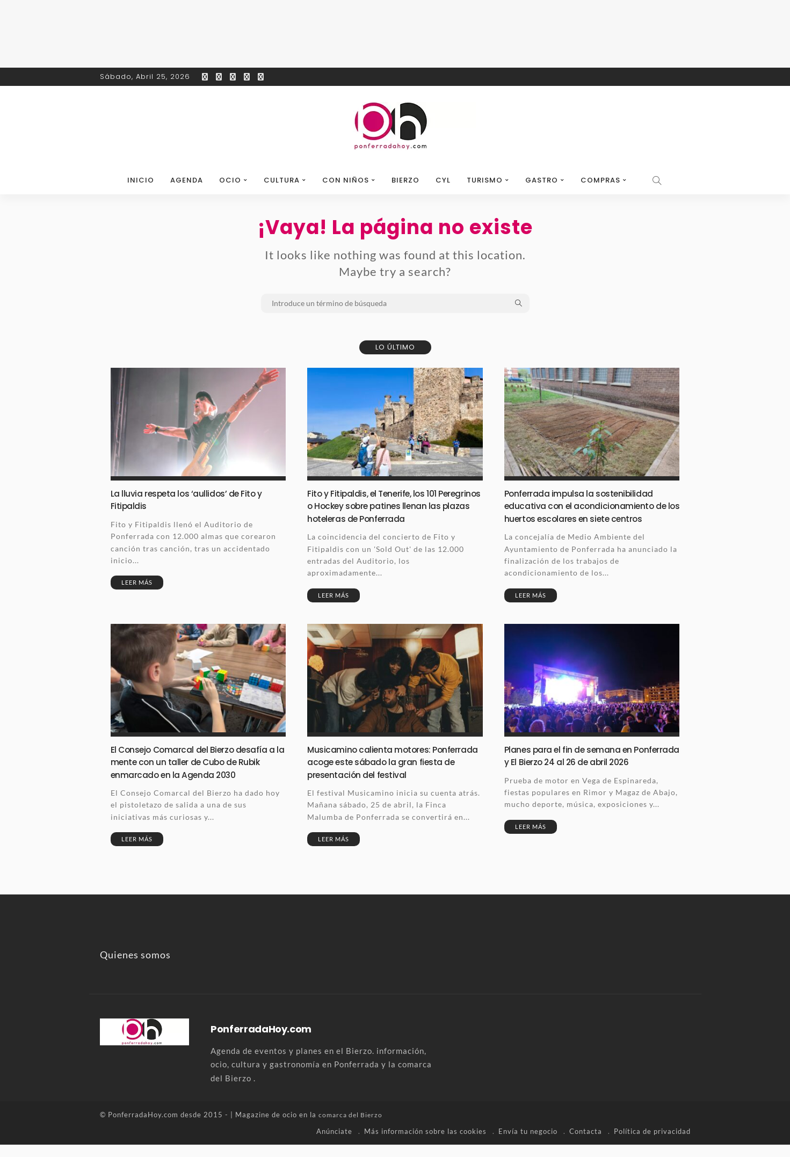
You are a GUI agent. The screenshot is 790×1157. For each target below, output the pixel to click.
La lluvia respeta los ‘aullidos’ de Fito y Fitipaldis (193, 499)
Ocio (230, 180)
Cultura (282, 180)
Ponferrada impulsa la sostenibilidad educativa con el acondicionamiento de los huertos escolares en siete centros (585, 511)
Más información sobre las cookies (425, 1143)
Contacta (585, 1143)
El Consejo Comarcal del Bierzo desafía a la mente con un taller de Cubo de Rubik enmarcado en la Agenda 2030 (197, 774)
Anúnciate (334, 1143)
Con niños (345, 180)
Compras (600, 180)
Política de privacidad (652, 1143)
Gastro (541, 180)
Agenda (186, 180)
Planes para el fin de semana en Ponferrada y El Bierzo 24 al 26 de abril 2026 (587, 774)
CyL (443, 180)
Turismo (485, 180)
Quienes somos (135, 967)
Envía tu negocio (527, 1143)
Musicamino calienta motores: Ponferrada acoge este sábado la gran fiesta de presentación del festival (394, 774)
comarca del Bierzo (352, 1127)
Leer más (137, 582)
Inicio (140, 180)
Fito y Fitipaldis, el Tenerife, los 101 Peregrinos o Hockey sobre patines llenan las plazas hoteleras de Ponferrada (384, 511)
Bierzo (405, 180)
